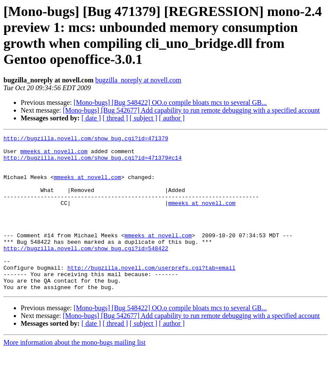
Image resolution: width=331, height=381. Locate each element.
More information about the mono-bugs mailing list (74, 373)
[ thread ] (115, 118)
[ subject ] (143, 118)
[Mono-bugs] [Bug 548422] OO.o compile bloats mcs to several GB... (170, 102)
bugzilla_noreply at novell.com (138, 80)
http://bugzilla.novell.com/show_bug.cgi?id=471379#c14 (92, 163)
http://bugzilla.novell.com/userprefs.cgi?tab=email (151, 295)
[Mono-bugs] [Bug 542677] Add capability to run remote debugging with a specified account (191, 110)
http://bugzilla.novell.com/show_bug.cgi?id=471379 (85, 139)
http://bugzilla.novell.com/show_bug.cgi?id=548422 (85, 271)
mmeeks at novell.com (53, 155)
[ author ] (172, 118)
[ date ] (91, 118)
